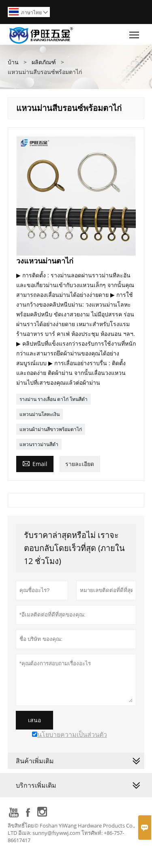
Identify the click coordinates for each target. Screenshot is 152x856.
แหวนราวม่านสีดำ (38, 444)
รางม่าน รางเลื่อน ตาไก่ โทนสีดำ (53, 399)
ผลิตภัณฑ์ (44, 62)
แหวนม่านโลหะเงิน (39, 414)
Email (34, 463)
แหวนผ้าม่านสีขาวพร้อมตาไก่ (50, 429)
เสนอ (34, 720)
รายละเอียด (79, 464)
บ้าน (13, 62)
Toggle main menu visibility (134, 32)
